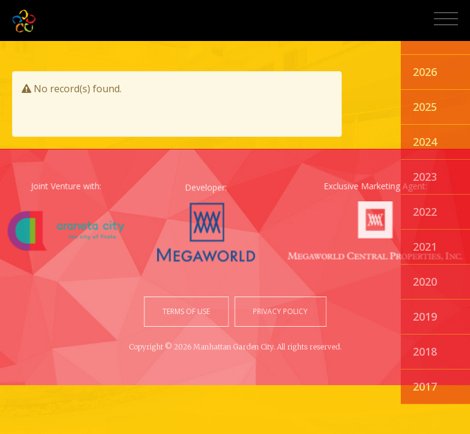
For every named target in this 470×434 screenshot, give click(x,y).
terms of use (187, 311)
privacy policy (279, 311)
